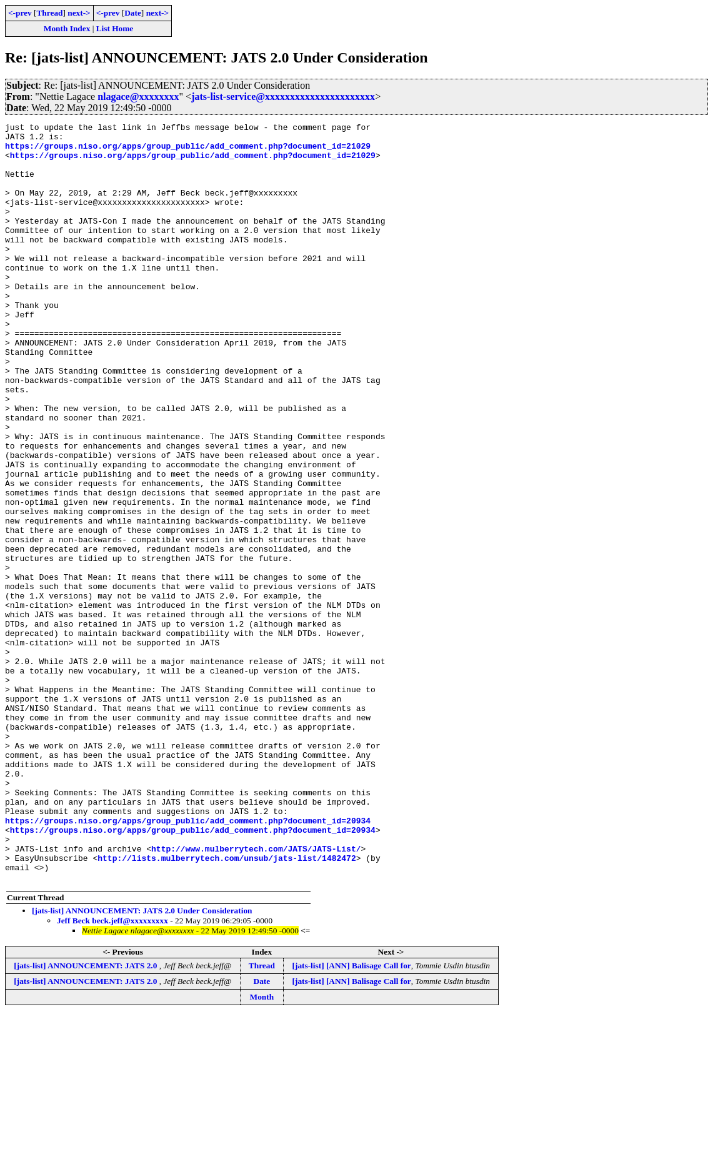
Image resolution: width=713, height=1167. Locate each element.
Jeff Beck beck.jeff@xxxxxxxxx (112, 1072)
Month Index (67, 28)
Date (132, 12)
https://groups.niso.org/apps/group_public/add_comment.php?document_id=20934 (188, 960)
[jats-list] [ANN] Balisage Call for (351, 1117)
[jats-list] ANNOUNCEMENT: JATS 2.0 (86, 1117)
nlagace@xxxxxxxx (138, 96)
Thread (49, 12)
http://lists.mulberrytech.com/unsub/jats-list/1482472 (226, 1005)
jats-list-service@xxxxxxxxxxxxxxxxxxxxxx (283, 96)
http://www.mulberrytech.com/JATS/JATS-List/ (256, 994)
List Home (115, 28)
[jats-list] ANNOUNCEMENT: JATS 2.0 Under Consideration (142, 1062)
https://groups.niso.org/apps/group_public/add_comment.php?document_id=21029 (188, 151)
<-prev (20, 12)
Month (262, 1148)
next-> (78, 12)
